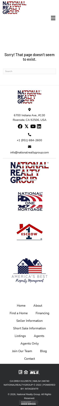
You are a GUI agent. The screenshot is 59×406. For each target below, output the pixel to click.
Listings (20, 336)
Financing (42, 313)
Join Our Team (22, 351)
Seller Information (29, 321)
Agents (39, 336)
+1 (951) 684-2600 (29, 140)
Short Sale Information (29, 328)
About (37, 305)
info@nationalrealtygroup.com (29, 152)
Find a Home (19, 313)
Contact (29, 359)
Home (21, 305)
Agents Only (29, 343)
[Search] (29, 71)
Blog (43, 351)
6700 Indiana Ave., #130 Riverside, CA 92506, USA (29, 117)
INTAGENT (31, 388)
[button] (20, 126)
